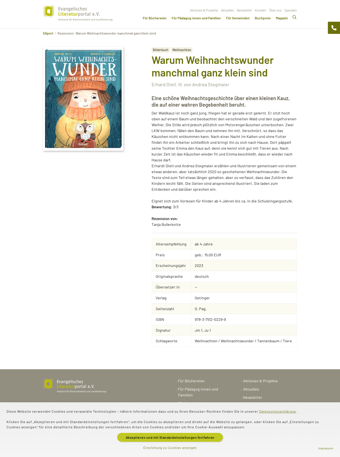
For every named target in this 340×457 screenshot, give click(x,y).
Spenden (290, 10)
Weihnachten (181, 50)
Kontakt (260, 10)
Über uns (275, 10)
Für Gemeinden (238, 18)
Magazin (282, 18)
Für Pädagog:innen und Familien (196, 18)
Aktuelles (227, 10)
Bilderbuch (160, 50)
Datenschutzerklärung (278, 411)
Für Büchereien (155, 18)
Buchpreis (263, 18)
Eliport (48, 33)
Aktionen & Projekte (204, 10)
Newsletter (244, 10)
